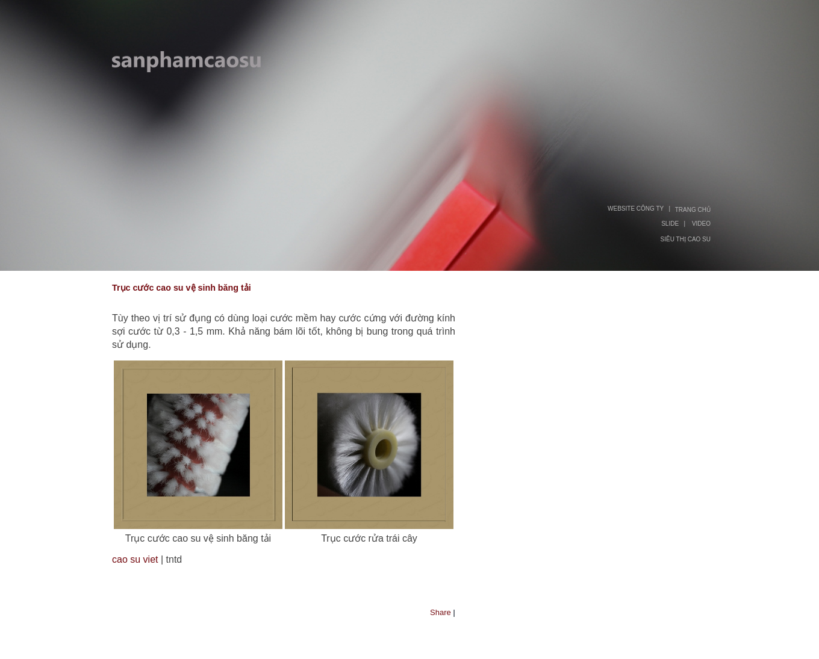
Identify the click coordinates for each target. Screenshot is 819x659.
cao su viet (135, 559)
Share (440, 612)
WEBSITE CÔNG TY (636, 208)
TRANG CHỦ (693, 209)
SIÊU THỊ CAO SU (686, 239)
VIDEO (701, 223)
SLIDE (670, 223)
